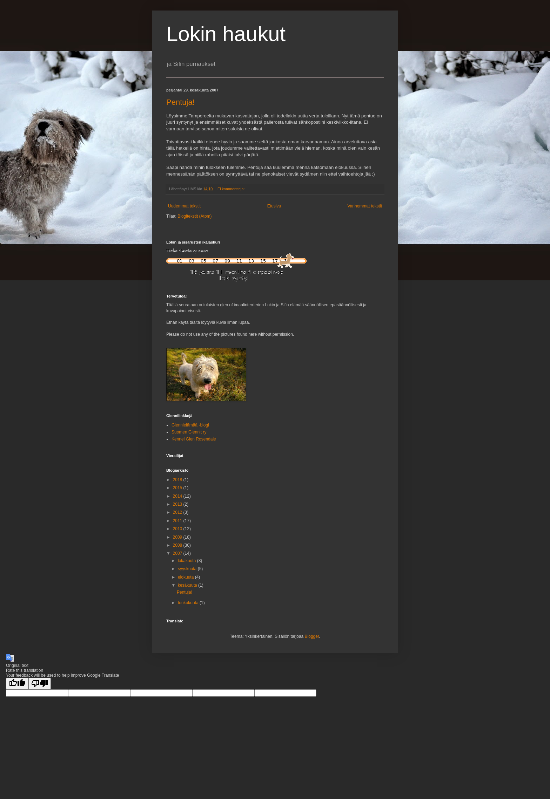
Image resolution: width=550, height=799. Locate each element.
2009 (178, 537)
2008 (178, 545)
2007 (178, 553)
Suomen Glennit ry (189, 432)
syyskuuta (188, 568)
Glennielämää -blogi (190, 425)
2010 (178, 528)
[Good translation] (17, 683)
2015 (178, 487)
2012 (178, 512)
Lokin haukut (226, 34)
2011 (178, 520)
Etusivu (274, 206)
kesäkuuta (188, 585)
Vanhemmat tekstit (365, 206)
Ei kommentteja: (231, 189)
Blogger (312, 636)
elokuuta (186, 577)
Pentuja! (180, 102)
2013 (178, 504)
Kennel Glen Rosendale (194, 439)
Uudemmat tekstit (184, 206)
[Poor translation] (39, 683)
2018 (178, 479)
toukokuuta (189, 602)
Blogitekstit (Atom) (194, 216)
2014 (178, 496)
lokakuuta (187, 560)
